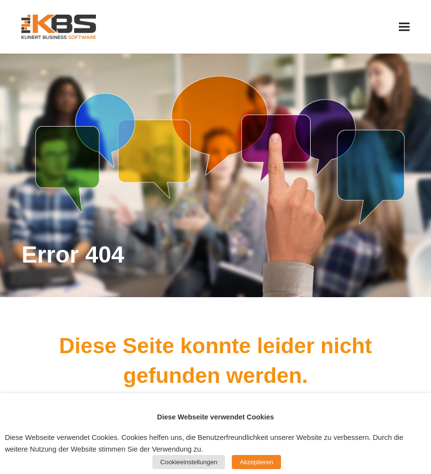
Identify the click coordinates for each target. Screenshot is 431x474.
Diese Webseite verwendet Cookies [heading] (215, 417)
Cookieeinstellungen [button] (188, 462)
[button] (404, 26)
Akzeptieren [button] (256, 462)
